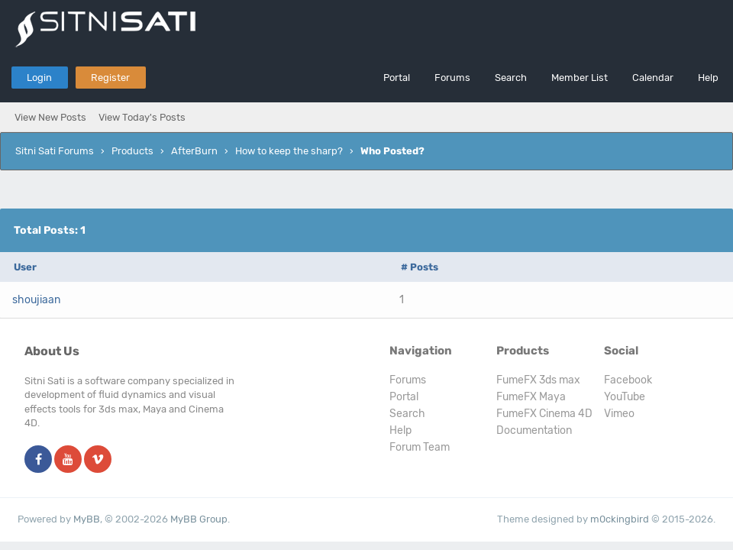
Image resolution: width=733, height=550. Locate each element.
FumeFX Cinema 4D (544, 413)
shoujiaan (36, 299)
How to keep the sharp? (289, 151)
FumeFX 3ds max (538, 380)
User (25, 267)
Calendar (652, 77)
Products (132, 151)
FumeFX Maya (531, 396)
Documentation (534, 430)
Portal (396, 77)
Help (708, 77)
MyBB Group (199, 519)
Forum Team (419, 447)
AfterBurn (194, 151)
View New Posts (50, 117)
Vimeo (619, 413)
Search (511, 77)
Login (39, 77)
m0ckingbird (619, 519)
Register (110, 77)
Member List (579, 77)
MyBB (86, 519)
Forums (452, 77)
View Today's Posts (142, 117)
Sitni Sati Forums (54, 151)
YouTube (624, 396)
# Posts (419, 267)
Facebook (628, 380)
